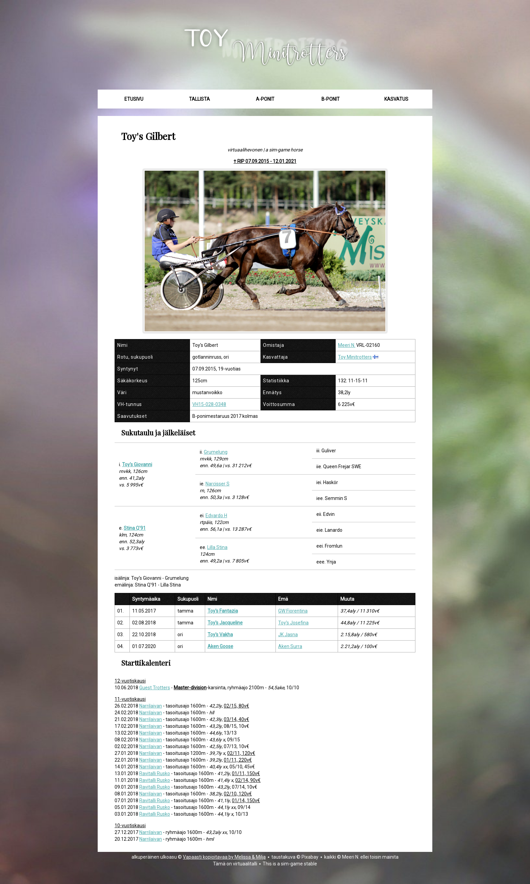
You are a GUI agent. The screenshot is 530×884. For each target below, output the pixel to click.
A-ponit (265, 99)
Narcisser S (218, 483)
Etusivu (133, 99)
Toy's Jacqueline (225, 622)
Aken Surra (290, 646)
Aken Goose (220, 646)
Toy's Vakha (220, 634)
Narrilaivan (150, 706)
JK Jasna (288, 634)
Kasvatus (396, 99)
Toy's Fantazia (223, 611)
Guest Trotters (154, 687)
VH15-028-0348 (209, 404)
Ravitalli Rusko (154, 773)
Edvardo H (216, 515)
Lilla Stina (217, 547)
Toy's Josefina (293, 622)
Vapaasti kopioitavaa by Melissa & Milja (224, 857)
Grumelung (215, 452)
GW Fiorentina (293, 611)
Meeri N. (346, 345)
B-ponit (330, 99)
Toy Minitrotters (355, 357)
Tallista (199, 99)
